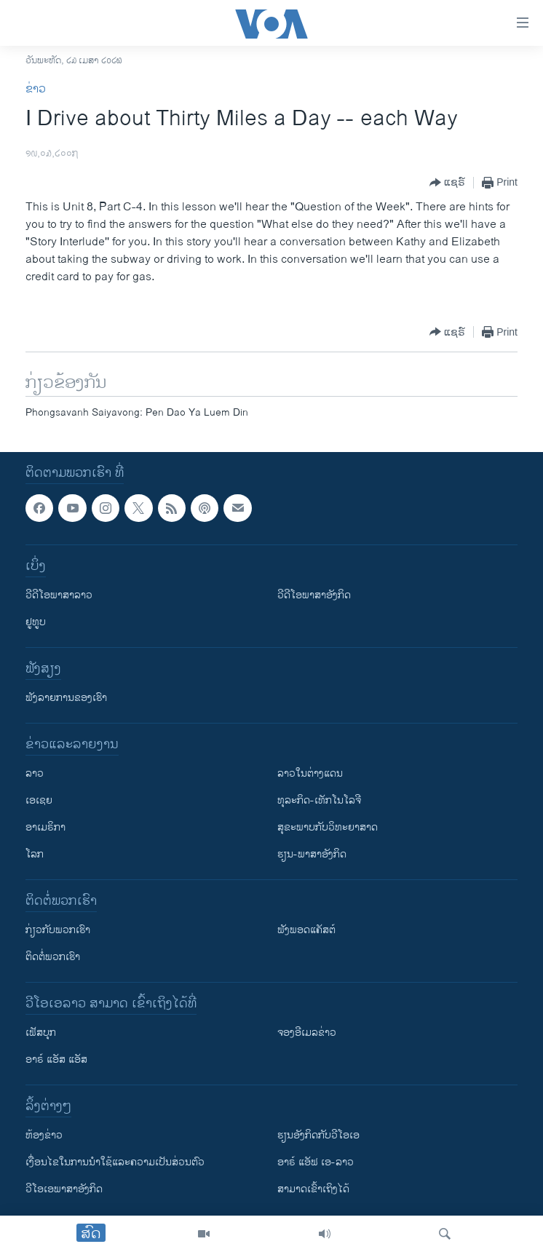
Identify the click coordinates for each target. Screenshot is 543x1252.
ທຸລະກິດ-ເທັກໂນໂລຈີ (319, 800)
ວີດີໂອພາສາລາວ (58, 595)
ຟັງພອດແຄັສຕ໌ (306, 930)
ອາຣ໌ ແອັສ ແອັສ (56, 1059)
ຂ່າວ (35, 89)
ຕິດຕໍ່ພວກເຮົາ (52, 956)
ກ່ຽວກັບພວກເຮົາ (57, 930)
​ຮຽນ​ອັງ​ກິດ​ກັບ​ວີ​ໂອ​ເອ (318, 1135)
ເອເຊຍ (38, 800)
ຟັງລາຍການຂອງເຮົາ (66, 697)
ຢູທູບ (35, 622)
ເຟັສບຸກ (40, 1032)
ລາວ (34, 773)
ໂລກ (34, 854)
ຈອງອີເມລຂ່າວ (306, 1032)
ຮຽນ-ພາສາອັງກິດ (311, 854)
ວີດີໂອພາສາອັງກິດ (314, 595)
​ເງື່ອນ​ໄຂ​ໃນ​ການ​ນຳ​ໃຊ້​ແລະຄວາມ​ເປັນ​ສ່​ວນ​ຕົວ (115, 1162)
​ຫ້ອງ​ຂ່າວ (44, 1135)
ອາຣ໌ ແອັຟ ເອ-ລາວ (315, 1162)
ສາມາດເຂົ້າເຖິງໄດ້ (313, 1189)
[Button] (447, 182)
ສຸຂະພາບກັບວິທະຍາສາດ (327, 827)
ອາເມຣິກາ (45, 827)
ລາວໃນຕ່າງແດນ (310, 773)
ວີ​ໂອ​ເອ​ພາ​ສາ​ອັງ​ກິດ (64, 1189)
